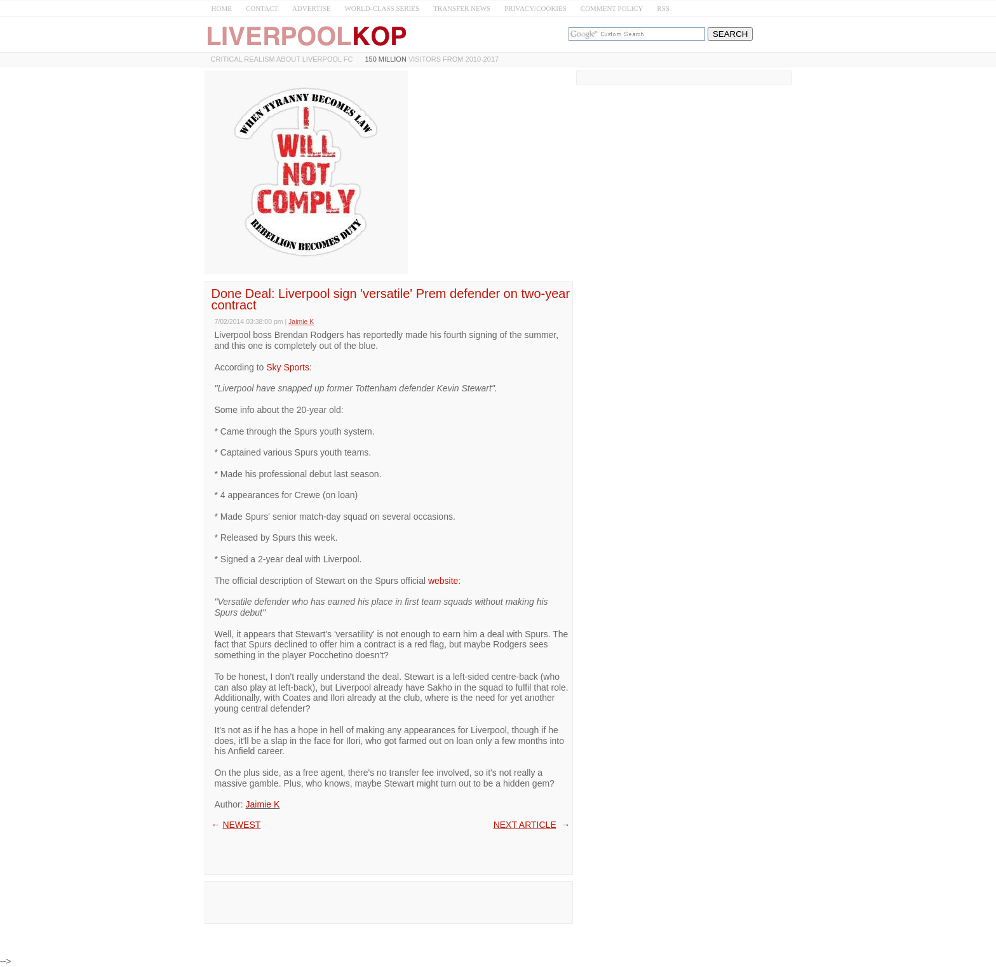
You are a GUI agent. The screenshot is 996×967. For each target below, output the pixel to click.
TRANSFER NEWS (461, 8)
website (443, 581)
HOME (222, 8)
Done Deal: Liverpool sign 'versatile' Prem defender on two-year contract (391, 299)
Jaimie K (263, 804)
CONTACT (262, 8)
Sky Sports (287, 367)
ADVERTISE (311, 8)
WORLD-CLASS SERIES (381, 8)
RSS (663, 8)
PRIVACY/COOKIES (535, 8)
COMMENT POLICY (612, 8)
